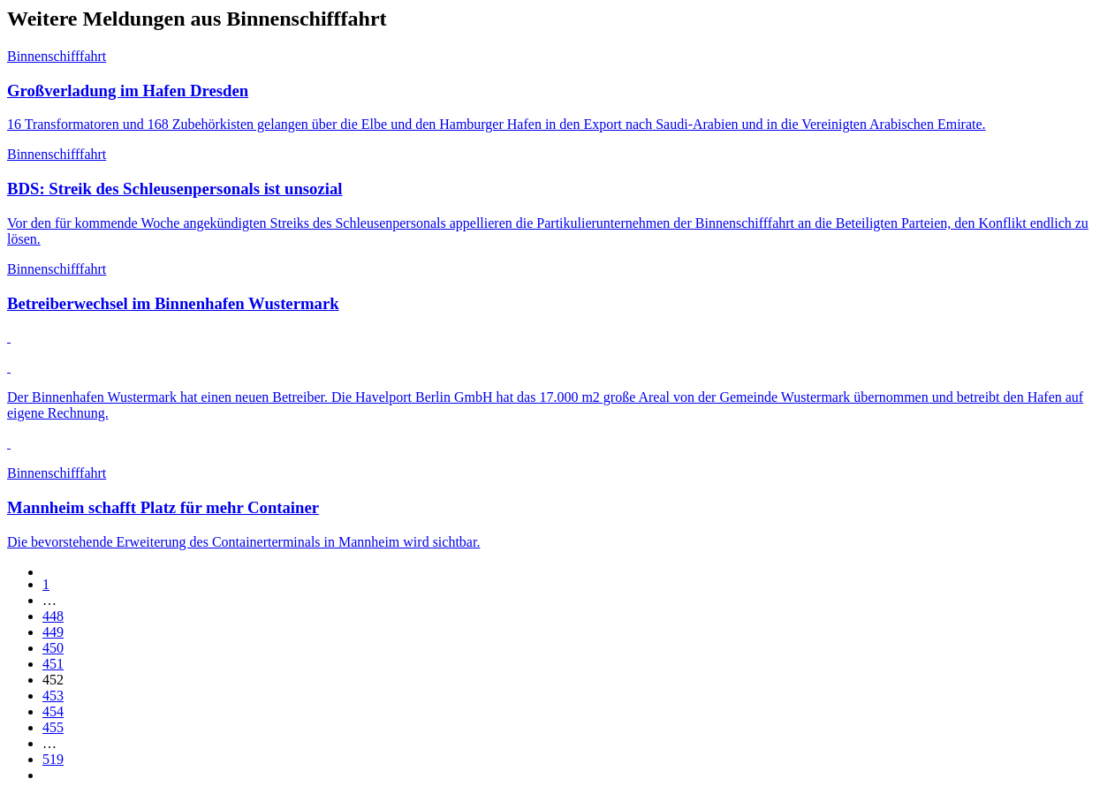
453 (53, 695)
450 (53, 647)
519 (53, 759)
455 (53, 727)
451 (53, 663)
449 (53, 631)
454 (53, 711)
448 (53, 616)
